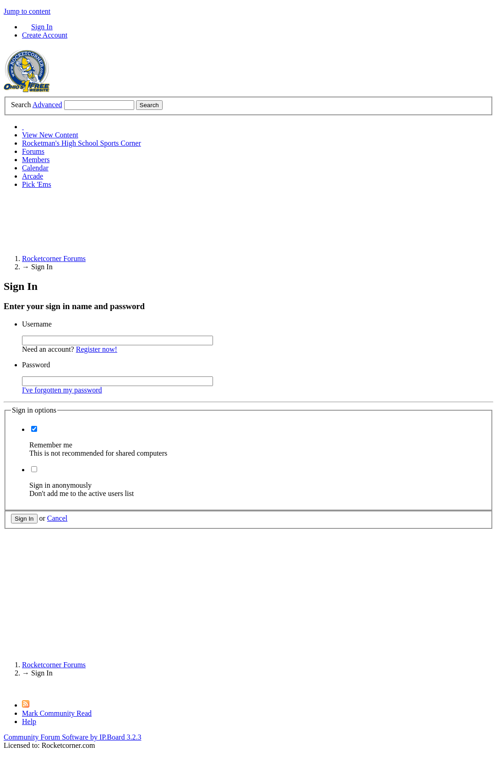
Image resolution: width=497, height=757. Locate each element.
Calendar (35, 168)
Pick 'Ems (36, 184)
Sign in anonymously (60, 485)
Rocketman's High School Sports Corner (81, 143)
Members (35, 159)
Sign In (42, 27)
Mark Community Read (57, 713)
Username (37, 324)
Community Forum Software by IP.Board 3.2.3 (72, 737)
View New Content (50, 135)
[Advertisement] (170, 216)
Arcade (32, 176)
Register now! (96, 349)
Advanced (47, 105)
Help (29, 721)
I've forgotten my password (62, 390)
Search (21, 105)
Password (36, 365)
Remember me (50, 445)
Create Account (44, 35)
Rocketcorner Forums (54, 665)
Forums (33, 151)
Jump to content (27, 11)
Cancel (57, 518)
